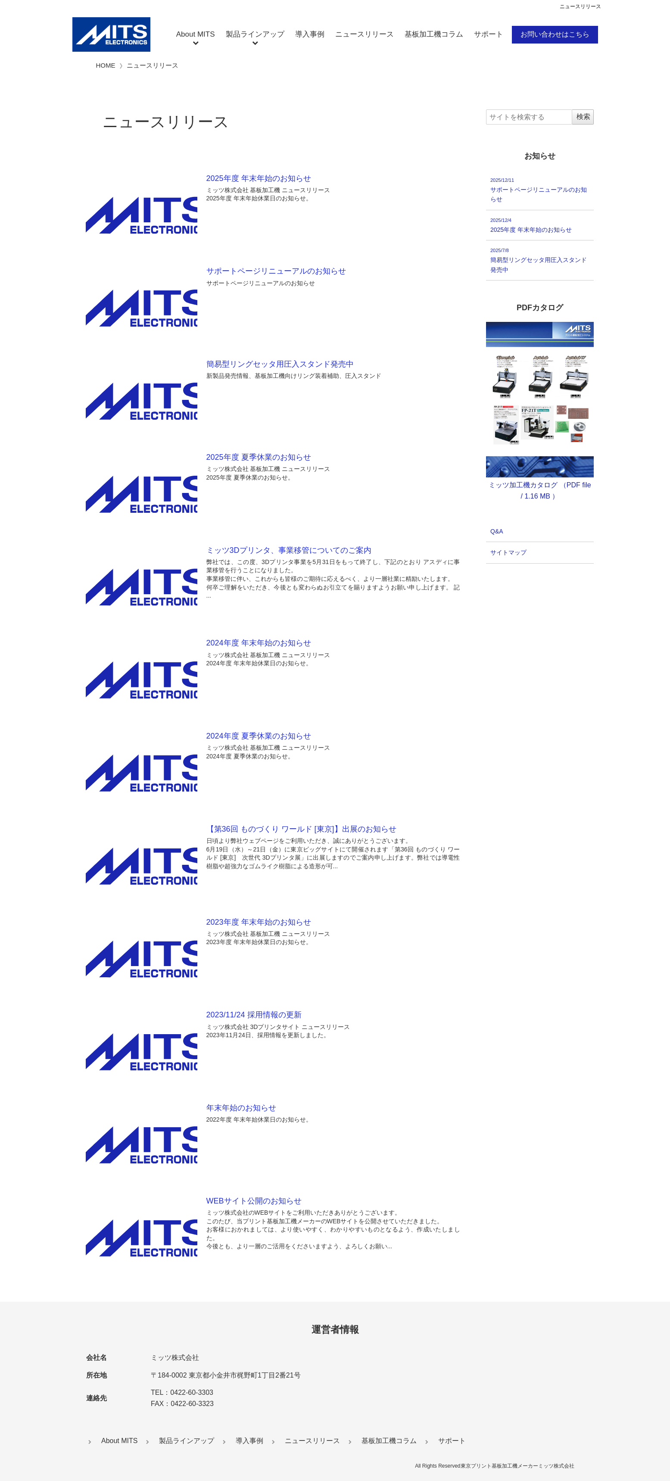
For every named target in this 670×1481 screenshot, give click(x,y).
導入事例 (309, 34)
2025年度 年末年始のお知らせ (258, 178)
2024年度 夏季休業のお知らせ (258, 736)
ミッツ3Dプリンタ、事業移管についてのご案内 (288, 550)
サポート (488, 34)
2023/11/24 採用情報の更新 (254, 1014)
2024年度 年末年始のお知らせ (258, 643)
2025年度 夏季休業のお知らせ (258, 457)
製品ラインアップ (255, 34)
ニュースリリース (364, 34)
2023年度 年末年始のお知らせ (258, 922)
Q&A (496, 531)
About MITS (195, 34)
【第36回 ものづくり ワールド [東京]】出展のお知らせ (301, 829)
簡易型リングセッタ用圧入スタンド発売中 (280, 364)
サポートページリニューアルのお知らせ (276, 271)
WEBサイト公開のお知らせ (254, 1201)
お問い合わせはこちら (554, 34)
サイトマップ (508, 552)
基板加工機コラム (434, 34)
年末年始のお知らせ (241, 1108)
